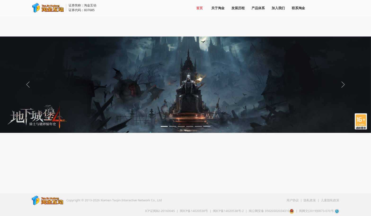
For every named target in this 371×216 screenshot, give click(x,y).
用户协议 (293, 200)
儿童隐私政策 (330, 200)
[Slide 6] (206, 126)
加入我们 (278, 8)
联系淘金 (298, 8)
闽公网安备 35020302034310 (271, 211)
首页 (199, 8)
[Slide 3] (181, 126)
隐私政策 (310, 200)
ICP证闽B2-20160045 (160, 211)
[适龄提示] (361, 123)
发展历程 (238, 8)
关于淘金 (218, 8)
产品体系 (258, 8)
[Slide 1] (164, 126)
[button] (361, 206)
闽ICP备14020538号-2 (228, 211)
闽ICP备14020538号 (194, 211)
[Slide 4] (189, 126)
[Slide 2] (172, 126)
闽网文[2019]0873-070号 (316, 211)
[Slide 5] (198, 126)
